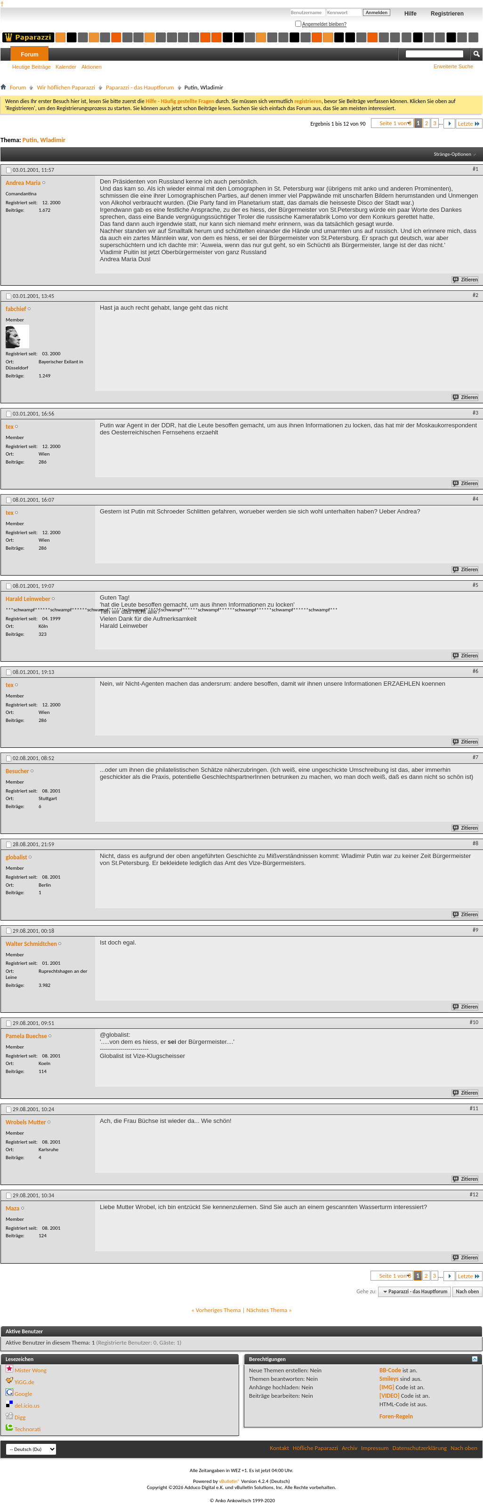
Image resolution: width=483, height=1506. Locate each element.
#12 (474, 1194)
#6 (475, 671)
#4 (475, 499)
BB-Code (390, 1370)
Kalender (66, 67)
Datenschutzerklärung (420, 1447)
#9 (475, 930)
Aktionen (91, 67)
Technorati (27, 1429)
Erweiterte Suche (453, 66)
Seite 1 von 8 (396, 123)
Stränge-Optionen (452, 154)
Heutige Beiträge (31, 67)
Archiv (349, 1447)
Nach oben (467, 1292)
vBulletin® (229, 1481)
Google (23, 1393)
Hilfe (410, 13)
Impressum (375, 1447)
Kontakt (279, 1447)
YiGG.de (24, 1382)
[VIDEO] (389, 1395)
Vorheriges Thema (218, 1310)
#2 (475, 295)
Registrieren (447, 13)
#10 (474, 1022)
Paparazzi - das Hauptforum (140, 87)
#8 (475, 843)
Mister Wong (31, 1370)
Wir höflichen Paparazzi (66, 87)
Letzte (469, 123)
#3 (475, 412)
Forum (29, 54)
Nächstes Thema (266, 1310)
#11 (474, 1108)
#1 (475, 169)
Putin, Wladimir (44, 140)
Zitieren (465, 280)
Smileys (389, 1378)
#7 (475, 757)
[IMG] (386, 1387)
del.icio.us (27, 1405)
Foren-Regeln (396, 1416)
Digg (20, 1417)
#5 (475, 585)
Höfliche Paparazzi (315, 1447)
